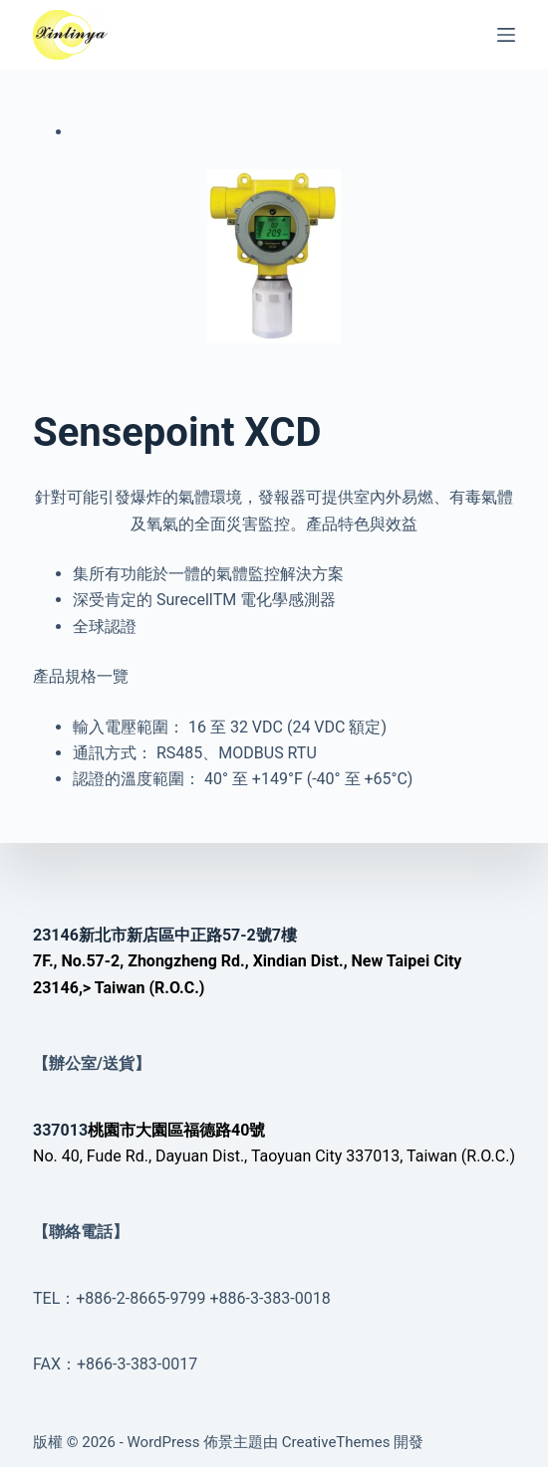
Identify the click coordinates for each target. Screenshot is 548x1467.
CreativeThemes (336, 1442)
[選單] (506, 35)
